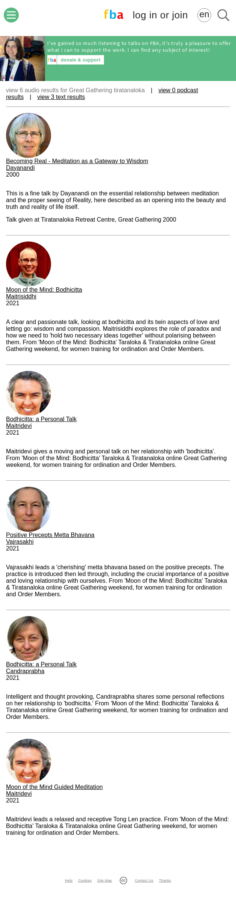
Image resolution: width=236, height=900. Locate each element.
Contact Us (144, 880)
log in (160, 15)
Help (68, 880)
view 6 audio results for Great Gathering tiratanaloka (75, 90)
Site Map (104, 880)
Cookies (85, 880)
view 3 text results (61, 97)
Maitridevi (19, 426)
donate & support (80, 60)
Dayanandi (20, 168)
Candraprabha (25, 671)
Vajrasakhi (20, 541)
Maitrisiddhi (21, 296)
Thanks (165, 880)
